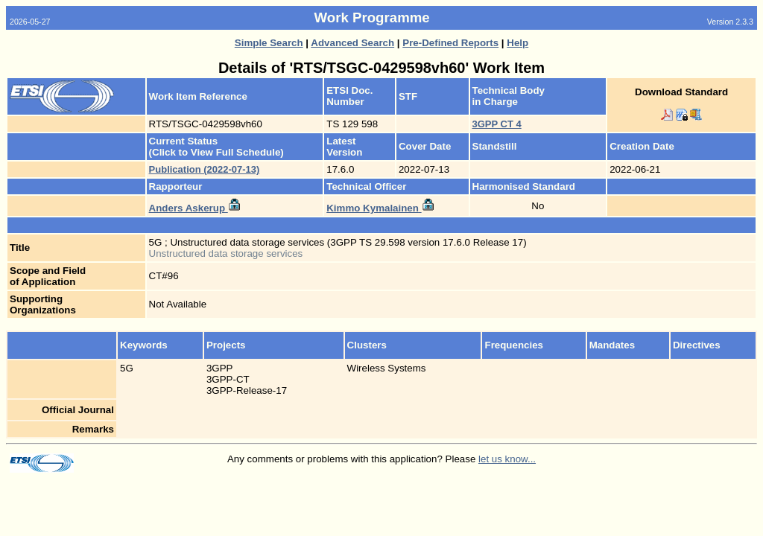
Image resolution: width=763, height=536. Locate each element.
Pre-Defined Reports (450, 42)
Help (517, 42)
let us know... (507, 459)
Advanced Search (352, 42)
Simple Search (269, 42)
